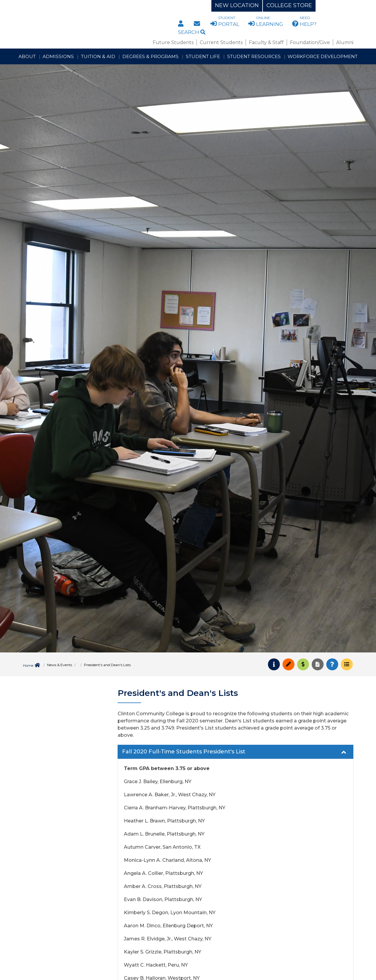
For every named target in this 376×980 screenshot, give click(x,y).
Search (191, 32)
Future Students (173, 42)
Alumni (344, 42)
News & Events (59, 665)
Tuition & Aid (98, 56)
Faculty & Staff (266, 42)
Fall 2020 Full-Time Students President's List (234, 752)
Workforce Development (323, 56)
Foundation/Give (310, 42)
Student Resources (254, 56)
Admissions (58, 56)
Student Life (203, 56)
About (27, 56)
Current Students (221, 42)
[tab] (235, 752)
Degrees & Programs (150, 56)
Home (28, 665)
